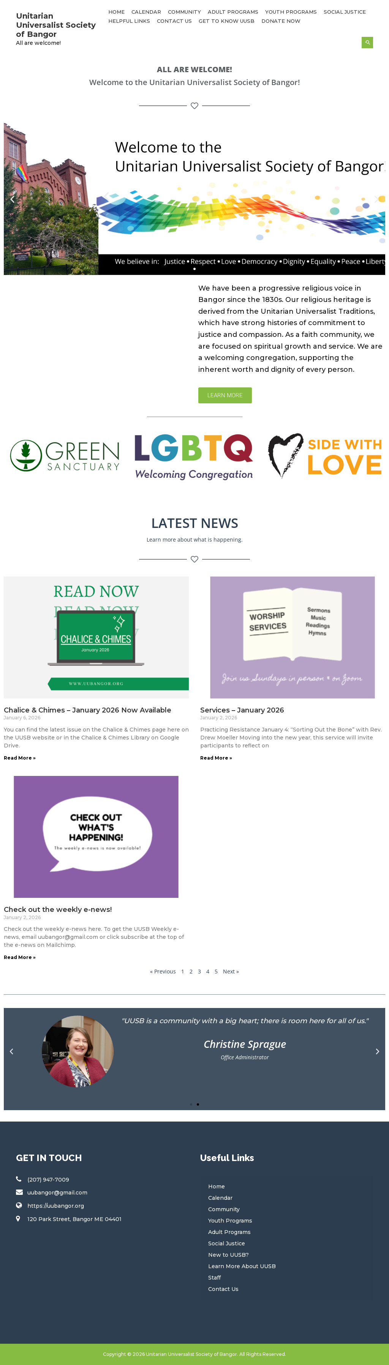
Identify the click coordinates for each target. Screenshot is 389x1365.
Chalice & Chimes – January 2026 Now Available (87, 710)
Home (116, 12)
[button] (12, 199)
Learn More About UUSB (242, 1266)
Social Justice (345, 12)
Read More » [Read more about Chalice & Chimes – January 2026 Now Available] (20, 758)
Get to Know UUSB (227, 21)
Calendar (146, 12)
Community (184, 12)
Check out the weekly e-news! (58, 909)
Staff (214, 1277)
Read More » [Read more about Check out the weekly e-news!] (20, 957)
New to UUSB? (228, 1254)
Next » (231, 971)
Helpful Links (129, 21)
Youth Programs (291, 12)
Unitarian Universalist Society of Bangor (56, 25)
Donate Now (280, 21)
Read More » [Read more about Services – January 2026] (216, 758)
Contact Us (174, 21)
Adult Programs (233, 12)
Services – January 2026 (242, 710)
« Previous (163, 971)
